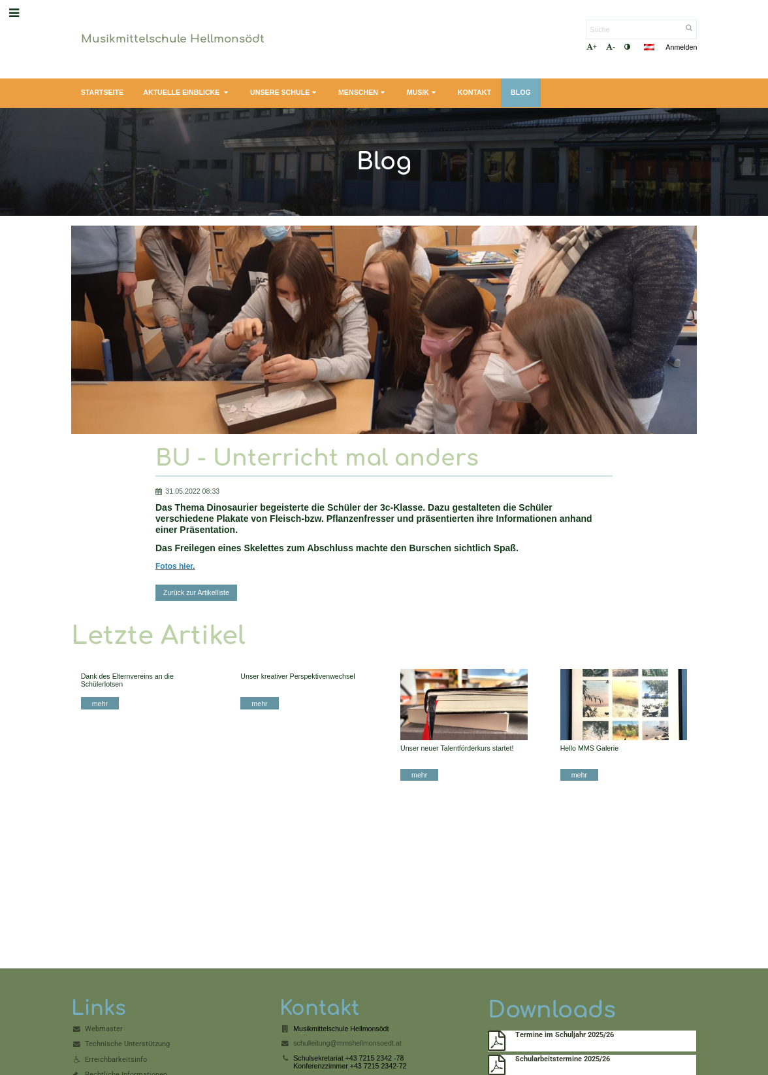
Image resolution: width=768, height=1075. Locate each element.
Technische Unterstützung (127, 1044)
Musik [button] (422, 92)
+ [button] (591, 47)
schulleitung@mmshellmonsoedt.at (347, 1043)
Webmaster (104, 1029)
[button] (649, 47)
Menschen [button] (362, 92)
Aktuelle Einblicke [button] (187, 92)
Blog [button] (521, 92)
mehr (100, 704)
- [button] (610, 47)
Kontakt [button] (474, 92)
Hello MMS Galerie (589, 748)
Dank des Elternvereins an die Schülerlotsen (127, 680)
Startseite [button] (102, 92)
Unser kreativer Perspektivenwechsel (297, 676)
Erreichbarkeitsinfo (116, 1059)
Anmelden (681, 47)
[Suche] (641, 29)
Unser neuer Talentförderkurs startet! (456, 748)
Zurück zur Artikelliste (196, 592)
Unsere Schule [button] (284, 92)
